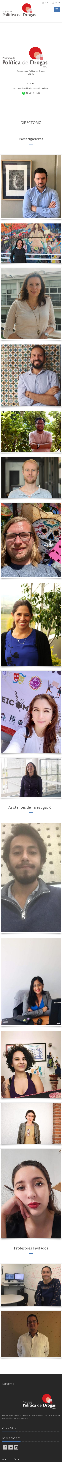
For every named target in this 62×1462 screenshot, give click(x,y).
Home (47, 3)
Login (57, 3)
